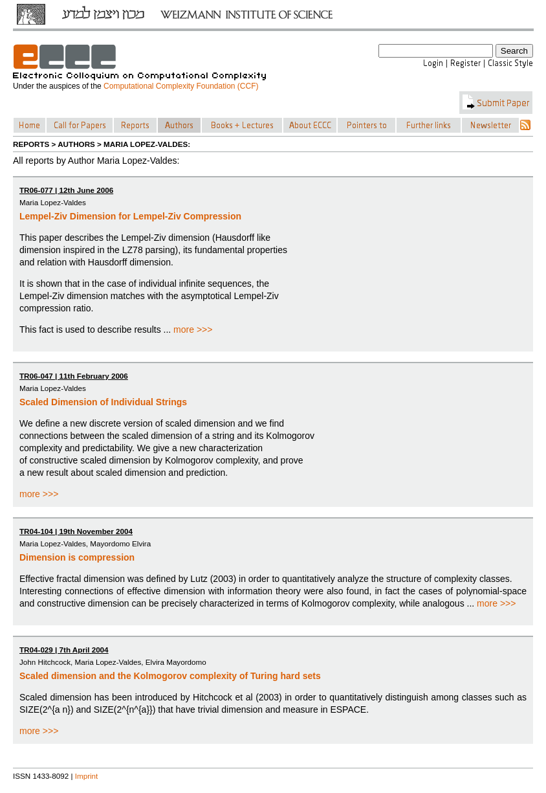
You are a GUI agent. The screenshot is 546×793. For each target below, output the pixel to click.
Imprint (86, 776)
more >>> (192, 329)
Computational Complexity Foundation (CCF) (181, 86)
